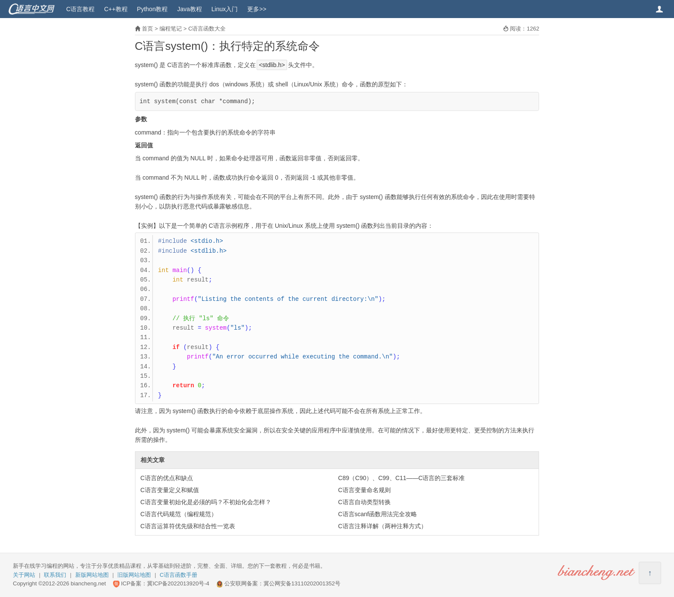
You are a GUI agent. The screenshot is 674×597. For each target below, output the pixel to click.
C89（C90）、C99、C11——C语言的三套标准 (401, 478)
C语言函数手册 (178, 575)
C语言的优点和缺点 (167, 478)
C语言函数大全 (207, 28)
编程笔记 (170, 28)
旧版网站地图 (134, 575)
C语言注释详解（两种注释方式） (382, 526)
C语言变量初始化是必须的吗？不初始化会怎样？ (206, 502)
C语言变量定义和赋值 (170, 490)
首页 (147, 28)
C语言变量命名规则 (364, 490)
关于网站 (24, 575)
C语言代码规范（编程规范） (179, 514)
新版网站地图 (92, 575)
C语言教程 (80, 9)
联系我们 (55, 575)
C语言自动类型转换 (364, 502)
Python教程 (152, 9)
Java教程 (189, 9)
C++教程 (115, 9)
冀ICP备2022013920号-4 (178, 583)
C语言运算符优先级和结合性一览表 (188, 526)
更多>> (256, 9)
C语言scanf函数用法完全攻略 (377, 514)
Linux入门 (224, 9)
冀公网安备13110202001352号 (301, 583)
